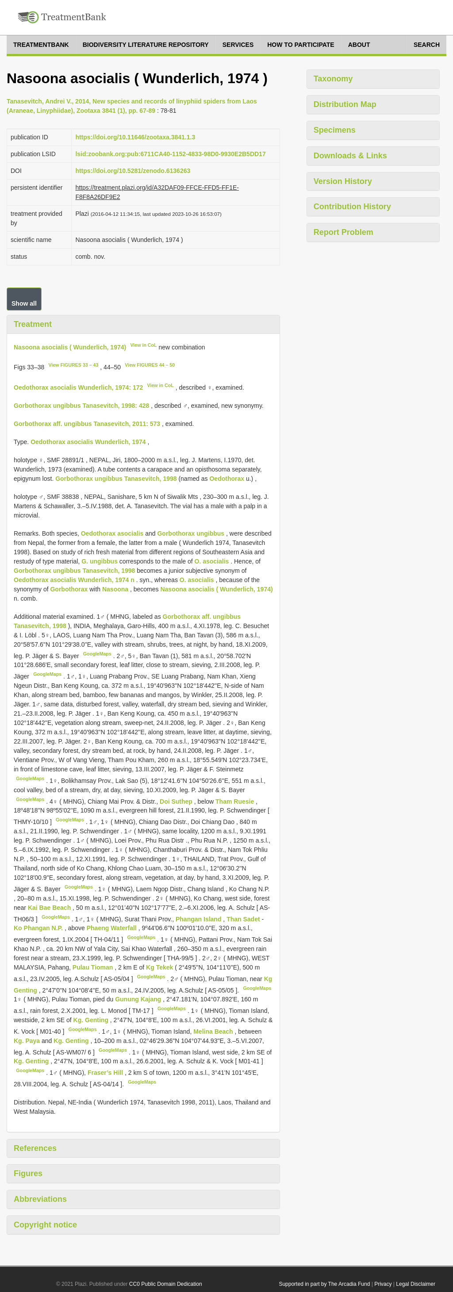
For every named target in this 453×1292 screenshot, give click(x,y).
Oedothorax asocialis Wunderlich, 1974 (88, 441)
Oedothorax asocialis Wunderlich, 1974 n (74, 579)
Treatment (33, 324)
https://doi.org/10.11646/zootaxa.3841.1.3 (135, 137)
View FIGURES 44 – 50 (150, 365)
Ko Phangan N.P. (39, 928)
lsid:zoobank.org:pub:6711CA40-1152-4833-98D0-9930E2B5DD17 (170, 153)
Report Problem (343, 232)
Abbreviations (40, 1199)
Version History (343, 181)
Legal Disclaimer (415, 1284)
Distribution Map (345, 104)
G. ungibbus (99, 561)
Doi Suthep (177, 801)
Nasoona (115, 589)
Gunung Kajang (139, 999)
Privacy (383, 1284)
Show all (24, 303)
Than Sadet (243, 918)
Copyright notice (45, 1224)
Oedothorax (226, 478)
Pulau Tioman (94, 967)
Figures (28, 1173)
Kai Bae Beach (50, 907)
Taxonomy (333, 78)
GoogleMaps (97, 653)
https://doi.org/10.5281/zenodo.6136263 (132, 170)
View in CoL (143, 345)
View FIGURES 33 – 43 (74, 365)
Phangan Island (199, 918)
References (35, 1148)
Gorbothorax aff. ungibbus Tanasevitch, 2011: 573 (87, 423)
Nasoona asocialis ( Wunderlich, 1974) (70, 346)
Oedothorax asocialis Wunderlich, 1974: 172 (78, 387)
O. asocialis (212, 561)
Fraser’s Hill (106, 1072)
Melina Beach (213, 1031)
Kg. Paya (28, 1040)
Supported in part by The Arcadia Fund (324, 1284)
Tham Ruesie (235, 801)
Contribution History (352, 206)
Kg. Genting (91, 1020)
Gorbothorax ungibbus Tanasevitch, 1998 (116, 478)
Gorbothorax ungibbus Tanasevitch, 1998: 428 (81, 405)
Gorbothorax (69, 589)
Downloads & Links (350, 155)
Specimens (335, 130)
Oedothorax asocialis (112, 533)
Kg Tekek (160, 967)
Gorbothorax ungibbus (190, 533)
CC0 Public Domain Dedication (165, 1284)
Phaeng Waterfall (112, 928)
